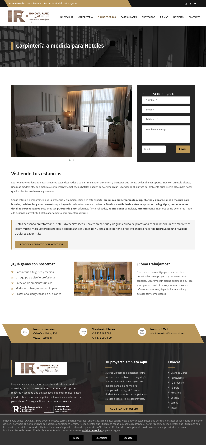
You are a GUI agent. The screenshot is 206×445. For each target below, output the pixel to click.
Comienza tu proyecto (124, 408)
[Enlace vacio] (191, 3)
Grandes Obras (107, 17)
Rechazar (128, 437)
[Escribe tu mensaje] (166, 134)
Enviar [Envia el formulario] (182, 149)
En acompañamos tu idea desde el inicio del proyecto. (43, 3)
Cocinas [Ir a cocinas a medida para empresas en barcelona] (175, 397)
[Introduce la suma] (154, 149)
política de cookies (92, 430)
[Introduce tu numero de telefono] (166, 119)
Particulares (129, 17)
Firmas (164, 17)
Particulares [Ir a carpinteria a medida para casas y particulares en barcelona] (177, 377)
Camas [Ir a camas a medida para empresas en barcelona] (174, 402)
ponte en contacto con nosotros (41, 244)
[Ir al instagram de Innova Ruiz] (186, 3)
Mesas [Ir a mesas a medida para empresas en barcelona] (174, 407)
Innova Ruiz (66, 17)
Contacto (195, 17)
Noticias (178, 17)
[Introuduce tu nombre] (166, 100)
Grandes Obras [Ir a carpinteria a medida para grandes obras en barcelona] (179, 372)
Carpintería (85, 17)
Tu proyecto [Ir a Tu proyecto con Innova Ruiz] (177, 382)
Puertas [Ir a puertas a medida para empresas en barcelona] (175, 387)
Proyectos (148, 17)
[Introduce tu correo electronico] (166, 109)
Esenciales (101, 437)
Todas (76, 437)
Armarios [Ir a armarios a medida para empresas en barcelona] (176, 392)
